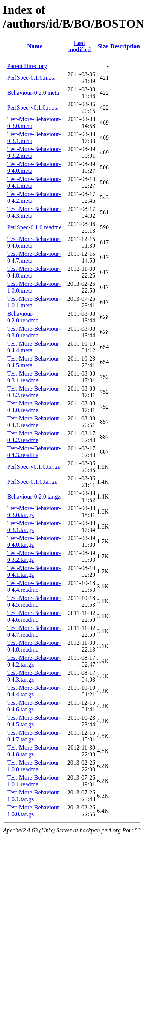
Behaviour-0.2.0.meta (33, 92)
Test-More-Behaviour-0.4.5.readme (34, 601)
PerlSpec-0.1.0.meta (31, 77)
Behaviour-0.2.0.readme (22, 317)
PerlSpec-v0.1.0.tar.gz (33, 466)
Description (125, 46)
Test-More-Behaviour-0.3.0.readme (34, 332)
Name (34, 46)
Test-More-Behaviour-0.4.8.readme (34, 646)
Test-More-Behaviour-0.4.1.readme (34, 421)
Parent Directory (27, 66)
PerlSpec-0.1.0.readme (34, 227)
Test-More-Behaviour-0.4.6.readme (34, 616)
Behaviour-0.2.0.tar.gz (34, 496)
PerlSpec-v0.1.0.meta (32, 107)
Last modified (79, 46)
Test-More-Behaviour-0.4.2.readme (34, 436)
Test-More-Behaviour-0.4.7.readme (34, 631)
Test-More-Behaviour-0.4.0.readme (34, 406)
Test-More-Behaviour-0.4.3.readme (34, 451)
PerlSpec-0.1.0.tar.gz (32, 481)
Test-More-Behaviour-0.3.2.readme (34, 391)
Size (103, 46)
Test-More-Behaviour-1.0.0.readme (34, 765)
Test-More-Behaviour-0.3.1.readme (34, 376)
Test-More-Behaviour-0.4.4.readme (34, 586)
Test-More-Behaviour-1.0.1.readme (34, 780)
